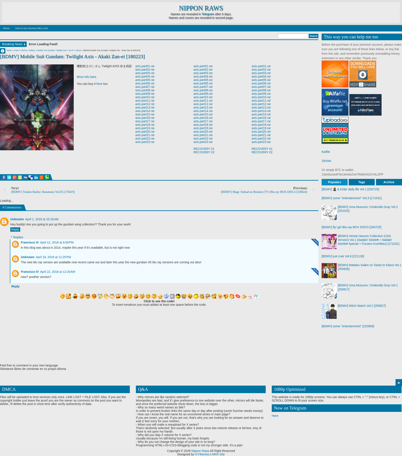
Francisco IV (30, 242)
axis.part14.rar (144, 111)
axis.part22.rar (144, 138)
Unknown (17, 219)
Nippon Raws (201, 8)
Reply (15, 229)
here (99, 83)
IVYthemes (202, 454)
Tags (361, 182)
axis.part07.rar (144, 86)
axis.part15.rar (144, 114)
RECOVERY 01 (204, 148)
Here (275, 415)
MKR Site (218, 454)
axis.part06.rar (144, 83)
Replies (18, 237)
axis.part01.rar (144, 66)
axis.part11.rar (144, 100)
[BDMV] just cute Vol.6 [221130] (343, 256)
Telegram (208, 14)
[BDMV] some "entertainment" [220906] (348, 326)
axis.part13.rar (144, 107)
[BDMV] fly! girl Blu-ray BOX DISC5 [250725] (351, 227)
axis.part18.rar (144, 124)
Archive (389, 182)
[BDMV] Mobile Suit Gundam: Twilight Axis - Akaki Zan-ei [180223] (72, 56)
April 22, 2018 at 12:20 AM (57, 271)
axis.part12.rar (144, 104)
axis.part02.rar (144, 69)
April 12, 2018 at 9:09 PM (57, 242)
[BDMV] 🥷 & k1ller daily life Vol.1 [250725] (350, 189)
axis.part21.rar (144, 135)
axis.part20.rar (144, 131)
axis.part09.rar (144, 93)
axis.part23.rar (144, 142)
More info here (86, 77)
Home (6, 28)
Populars (334, 182)
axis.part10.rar (144, 97)
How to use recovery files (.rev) (31, 28)
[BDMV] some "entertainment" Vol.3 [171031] (352, 198)
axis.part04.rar (144, 76)
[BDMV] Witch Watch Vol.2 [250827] (362, 305)
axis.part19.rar (144, 128)
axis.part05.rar (144, 80)
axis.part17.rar (144, 121)
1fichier (326, 161)
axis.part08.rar (144, 90)
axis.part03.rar (144, 73)
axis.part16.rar (144, 117)
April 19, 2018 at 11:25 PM (53, 257)
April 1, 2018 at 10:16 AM (41, 219)
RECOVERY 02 (204, 152)
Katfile (326, 152)
